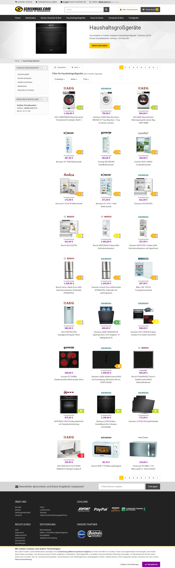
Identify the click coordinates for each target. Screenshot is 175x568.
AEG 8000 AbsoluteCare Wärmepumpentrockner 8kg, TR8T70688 (143, 120)
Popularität (60, 67)
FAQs (42, 507)
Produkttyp (60, 79)
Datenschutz (20, 538)
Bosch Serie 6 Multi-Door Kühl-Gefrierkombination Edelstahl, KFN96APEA (69, 290)
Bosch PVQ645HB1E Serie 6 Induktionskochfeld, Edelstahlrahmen (143, 379)
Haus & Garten (96, 18)
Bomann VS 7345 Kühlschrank (69, 162)
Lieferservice (45, 510)
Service (18, 510)
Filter (75, 67)
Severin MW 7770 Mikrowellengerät (106, 466)
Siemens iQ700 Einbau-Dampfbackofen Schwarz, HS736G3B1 (106, 424)
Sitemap (43, 513)
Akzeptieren (151, 564)
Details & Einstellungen (130, 564)
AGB (17, 530)
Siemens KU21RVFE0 (143, 203)
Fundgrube (133, 18)
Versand (18, 515)
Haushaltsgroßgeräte (75, 18)
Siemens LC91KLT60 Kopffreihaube (143, 421)
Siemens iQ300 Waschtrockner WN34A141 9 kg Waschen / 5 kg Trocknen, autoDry (106, 120)
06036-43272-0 (104, 2)
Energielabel (44, 535)
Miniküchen (22, 86)
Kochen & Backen (24, 78)
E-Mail (65, 2)
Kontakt (18, 507)
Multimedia (30, 18)
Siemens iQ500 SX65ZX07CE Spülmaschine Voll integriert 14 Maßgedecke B (106, 335)
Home (17, 18)
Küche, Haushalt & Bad (51, 18)
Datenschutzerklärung (23, 559)
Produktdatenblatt (69, 111)
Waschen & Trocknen (26, 90)
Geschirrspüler (23, 74)
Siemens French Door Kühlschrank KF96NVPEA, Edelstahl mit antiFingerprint (106, 290)
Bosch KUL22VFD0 (69, 245)
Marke (74, 79)
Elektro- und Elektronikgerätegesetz (54, 533)
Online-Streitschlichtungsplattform (53, 515)
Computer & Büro (116, 18)
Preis (86, 79)
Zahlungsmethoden (22, 513)
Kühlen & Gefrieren (25, 82)
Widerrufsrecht (21, 535)
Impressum (19, 533)
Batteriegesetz (45, 530)
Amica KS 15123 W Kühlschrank (68, 203)
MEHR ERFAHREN (99, 46)
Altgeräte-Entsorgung (48, 538)
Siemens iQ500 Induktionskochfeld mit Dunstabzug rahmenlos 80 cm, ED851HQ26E (106, 379)
